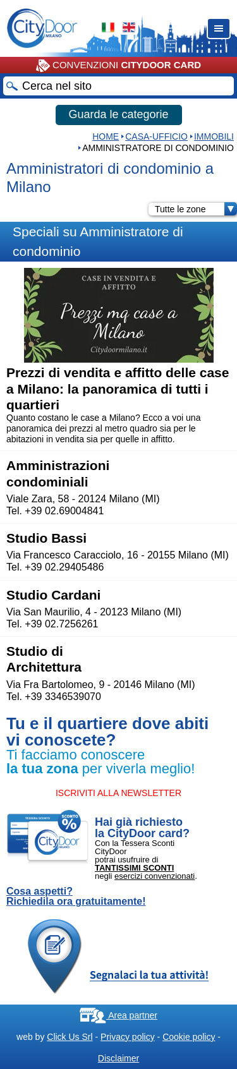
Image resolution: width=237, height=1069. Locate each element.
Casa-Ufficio (156, 136)
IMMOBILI (214, 136)
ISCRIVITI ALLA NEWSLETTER (118, 792)
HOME (105, 136)
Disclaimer (118, 1058)
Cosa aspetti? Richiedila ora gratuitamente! (76, 896)
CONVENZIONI (118, 65)
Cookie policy (188, 1037)
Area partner (118, 1015)
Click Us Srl (69, 1037)
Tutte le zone (196, 209)
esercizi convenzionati (154, 876)
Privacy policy (127, 1037)
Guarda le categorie (118, 114)
